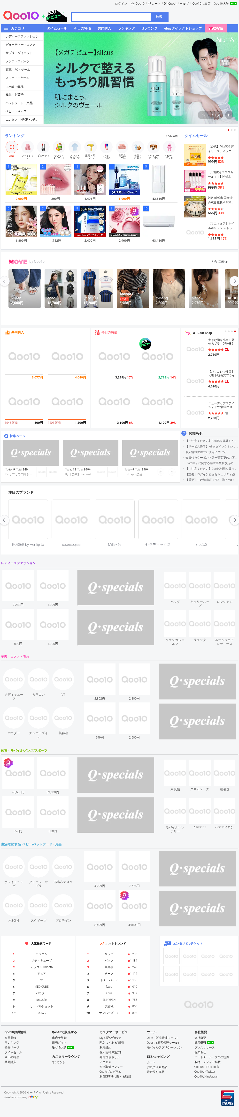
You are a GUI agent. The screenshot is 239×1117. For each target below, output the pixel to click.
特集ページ (17, 436)
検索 (159, 17)
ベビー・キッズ (16, 111)
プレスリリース (204, 1047)
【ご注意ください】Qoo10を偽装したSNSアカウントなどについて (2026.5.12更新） (211, 441)
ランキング (14, 135)
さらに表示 (171, 135)
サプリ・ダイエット (19, 53)
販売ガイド (59, 1042)
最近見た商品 (155, 1072)
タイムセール (196, 135)
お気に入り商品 (157, 1067)
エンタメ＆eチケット (188, 943)
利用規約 (105, 1047)
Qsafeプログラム (111, 1071)
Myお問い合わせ (110, 1038)
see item (179, 575)
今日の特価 (109, 332)
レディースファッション (22, 36)
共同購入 (17, 332)
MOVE (17, 261)
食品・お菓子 (14, 94)
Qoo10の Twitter (204, 1071)
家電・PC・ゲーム (18, 69)
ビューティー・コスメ (21, 44)
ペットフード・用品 (19, 103)
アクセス (105, 1062)
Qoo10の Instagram (207, 1076)
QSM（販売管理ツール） (163, 1038)
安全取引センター (111, 1067)
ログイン (121, 3)
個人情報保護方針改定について (205, 452)
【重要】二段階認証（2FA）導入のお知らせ (211, 480)
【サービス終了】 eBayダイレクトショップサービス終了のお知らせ (211, 446)
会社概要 (200, 1038)
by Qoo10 (37, 261)
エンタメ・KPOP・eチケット (24, 119)
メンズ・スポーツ (18, 61)
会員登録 (10, 1038)
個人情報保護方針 (111, 1052)
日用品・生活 (14, 86)
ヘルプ (184, 3)
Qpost (172, 3)
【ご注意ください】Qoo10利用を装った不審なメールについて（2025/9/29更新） (211, 468)
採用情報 (200, 1042)
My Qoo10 (138, 3)
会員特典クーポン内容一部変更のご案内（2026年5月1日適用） (211, 457)
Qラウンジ (59, 1062)
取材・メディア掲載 (207, 1062)
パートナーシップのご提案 (211, 1057)
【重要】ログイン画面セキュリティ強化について (211, 474)
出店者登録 (59, 1038)
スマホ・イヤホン (18, 78)
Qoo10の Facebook (206, 1067)
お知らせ (195, 433)
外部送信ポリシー (111, 1057)
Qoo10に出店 (201, 3)
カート (156, 3)
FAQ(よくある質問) (112, 1042)
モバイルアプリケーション (164, 1047)
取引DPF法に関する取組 (115, 1076)
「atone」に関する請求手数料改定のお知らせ (211, 463)
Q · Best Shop (202, 333)
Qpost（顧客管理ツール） (164, 1042)
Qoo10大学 (221, 3)
